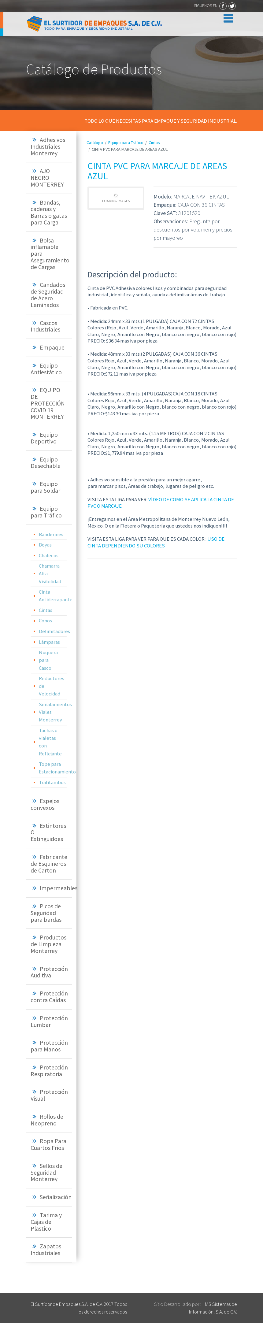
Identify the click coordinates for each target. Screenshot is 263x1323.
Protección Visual (49, 1095)
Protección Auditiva (49, 972)
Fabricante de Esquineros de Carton (49, 863)
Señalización (56, 1197)
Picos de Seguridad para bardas (46, 912)
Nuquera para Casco (48, 660)
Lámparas (49, 642)
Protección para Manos (49, 1046)
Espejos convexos (45, 804)
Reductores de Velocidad (51, 686)
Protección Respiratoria (49, 1071)
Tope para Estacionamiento (53, 768)
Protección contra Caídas (49, 997)
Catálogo (95, 142)
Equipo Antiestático (46, 369)
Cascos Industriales (45, 326)
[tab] (49, 146)
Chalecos (48, 555)
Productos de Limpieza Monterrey (48, 944)
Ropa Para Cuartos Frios (48, 1144)
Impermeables (58, 888)
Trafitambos (52, 782)
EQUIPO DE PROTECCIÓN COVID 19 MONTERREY (48, 403)
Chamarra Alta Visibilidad (50, 573)
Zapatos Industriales (46, 1250)
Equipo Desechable (46, 463)
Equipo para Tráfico (46, 512)
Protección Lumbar (49, 1021)
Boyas (45, 544)
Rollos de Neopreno (47, 1120)
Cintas (45, 610)
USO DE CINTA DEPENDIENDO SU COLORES (155, 542)
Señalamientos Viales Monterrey (53, 712)
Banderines (51, 534)
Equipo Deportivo (44, 438)
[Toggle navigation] (227, 17)
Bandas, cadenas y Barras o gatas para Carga (49, 212)
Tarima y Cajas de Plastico (46, 1221)
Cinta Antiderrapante (53, 595)
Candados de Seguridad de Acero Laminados (48, 294)
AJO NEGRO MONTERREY (47, 177)
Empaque (52, 347)
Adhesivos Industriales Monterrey (48, 146)
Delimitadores (53, 631)
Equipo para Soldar (45, 487)
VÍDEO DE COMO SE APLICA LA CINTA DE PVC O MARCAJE (160, 503)
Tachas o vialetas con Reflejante (50, 742)
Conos (45, 620)
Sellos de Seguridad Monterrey (46, 1172)
